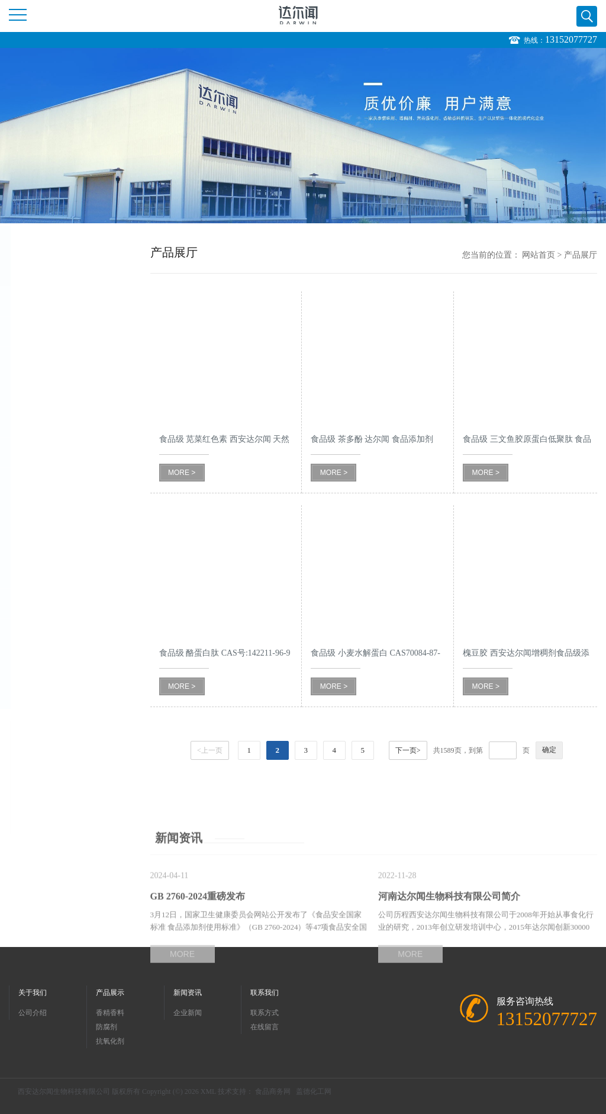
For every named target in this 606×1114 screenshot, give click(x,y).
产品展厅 (580, 255)
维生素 (32, 603)
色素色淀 (36, 663)
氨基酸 (32, 633)
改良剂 (32, 573)
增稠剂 (32, 693)
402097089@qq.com (56, 817)
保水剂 (32, 422)
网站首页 (538, 255)
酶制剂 (32, 482)
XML (208, 1091)
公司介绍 (32, 1013)
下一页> (408, 750)
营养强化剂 (40, 391)
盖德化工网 (313, 1091)
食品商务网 (273, 1091)
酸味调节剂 (40, 512)
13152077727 (571, 39)
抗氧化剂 (36, 361)
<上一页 (210, 750)
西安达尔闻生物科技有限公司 (64, 1091)
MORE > (181, 472)
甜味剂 (32, 542)
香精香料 (36, 301)
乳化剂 (32, 452)
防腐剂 (32, 331)
